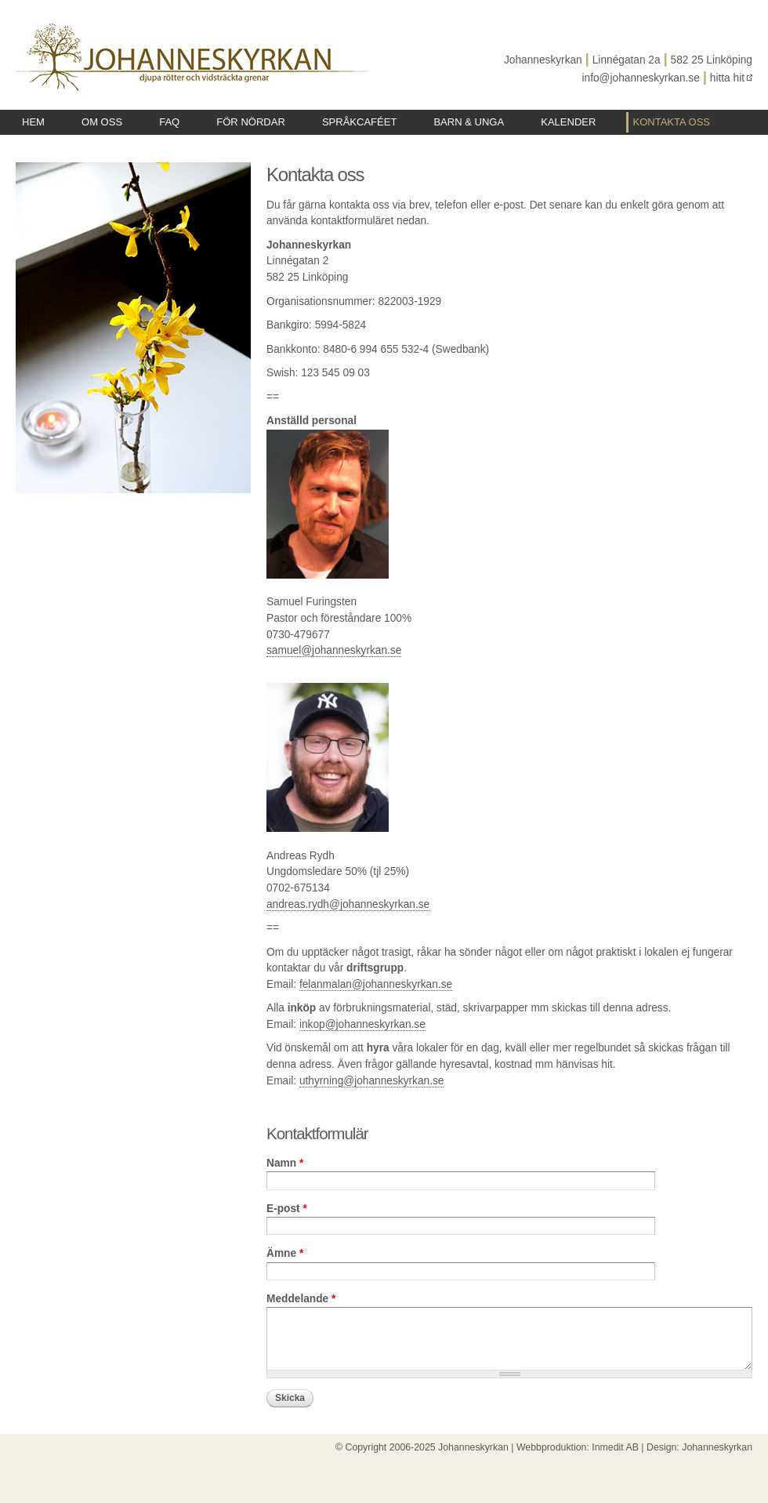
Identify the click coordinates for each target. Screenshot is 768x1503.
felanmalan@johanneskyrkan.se (375, 984)
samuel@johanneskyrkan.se (333, 650)
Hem (33, 122)
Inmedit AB (615, 1447)
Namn (284, 1163)
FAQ (169, 122)
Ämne (284, 1253)
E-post (286, 1208)
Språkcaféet (359, 122)
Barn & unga (468, 122)
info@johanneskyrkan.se (641, 78)
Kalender (568, 122)
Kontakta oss (671, 122)
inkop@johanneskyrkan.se (362, 1024)
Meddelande (300, 1299)
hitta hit (727, 78)
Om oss (102, 122)
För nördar (250, 122)
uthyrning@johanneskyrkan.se (371, 1081)
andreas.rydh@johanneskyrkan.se (347, 904)
